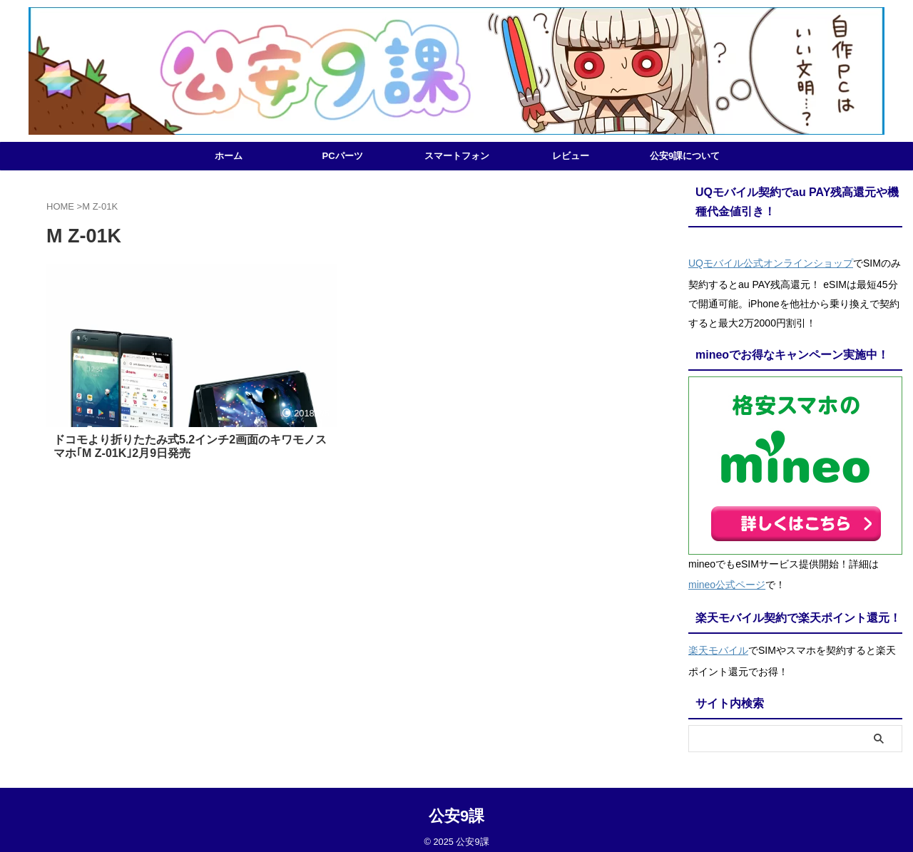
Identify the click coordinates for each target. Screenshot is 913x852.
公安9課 (456, 806)
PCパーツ (342, 155)
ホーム (229, 155)
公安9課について (685, 155)
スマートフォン (456, 155)
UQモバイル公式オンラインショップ (770, 261)
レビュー (570, 155)
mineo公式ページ (726, 579)
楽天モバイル (718, 642)
